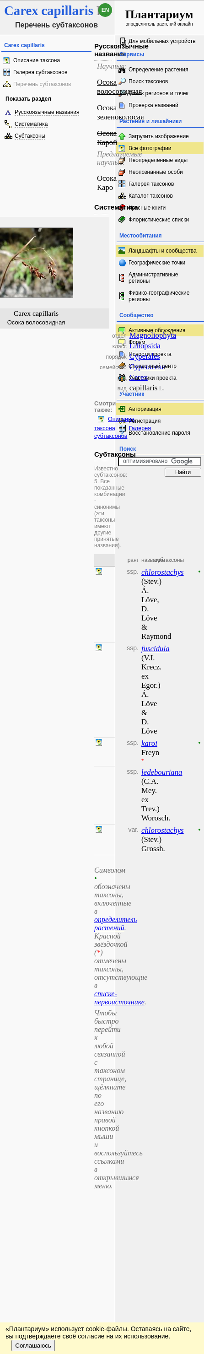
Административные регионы (153, 277)
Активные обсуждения (157, 330)
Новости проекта (150, 354)
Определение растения (158, 69)
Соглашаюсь (33, 1345)
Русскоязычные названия (47, 112)
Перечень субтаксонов (42, 84)
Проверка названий (153, 105)
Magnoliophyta (153, 335)
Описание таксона (36, 60)
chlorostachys (162, 572)
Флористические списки (159, 219)
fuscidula (155, 648)
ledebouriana (162, 772)
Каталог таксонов (151, 196)
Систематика (31, 124)
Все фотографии (150, 148)
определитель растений (115, 924)
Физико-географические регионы (159, 296)
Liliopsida (145, 345)
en (105, 10)
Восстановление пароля (159, 433)
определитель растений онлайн (159, 17)
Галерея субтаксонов (40, 72)
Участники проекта (153, 378)
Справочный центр (153, 366)
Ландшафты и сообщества (163, 251)
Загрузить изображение (159, 136)
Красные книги (147, 208)
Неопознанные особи (156, 172)
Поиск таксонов (148, 81)
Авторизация (145, 409)
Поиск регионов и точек (158, 93)
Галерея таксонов (151, 184)
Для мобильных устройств (162, 41)
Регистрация (145, 421)
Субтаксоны (30, 136)
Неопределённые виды (158, 160)
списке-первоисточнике (119, 998)
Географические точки (157, 262)
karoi (149, 743)
